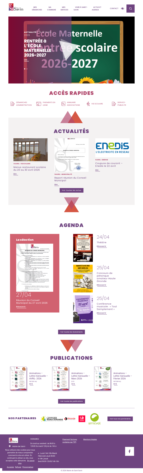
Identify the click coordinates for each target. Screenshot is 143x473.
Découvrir (21, 307)
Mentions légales (90, 439)
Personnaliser (27, 467)
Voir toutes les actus (71, 190)
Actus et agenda (96, 8)
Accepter (10, 467)
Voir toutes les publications (71, 401)
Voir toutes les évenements (71, 332)
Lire (25, 60)
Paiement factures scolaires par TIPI (69, 440)
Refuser (18, 467)
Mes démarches (37, 8)
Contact (114, 8)
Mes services (64, 8)
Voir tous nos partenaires (120, 419)
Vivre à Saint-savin (80, 8)
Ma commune (51, 8)
